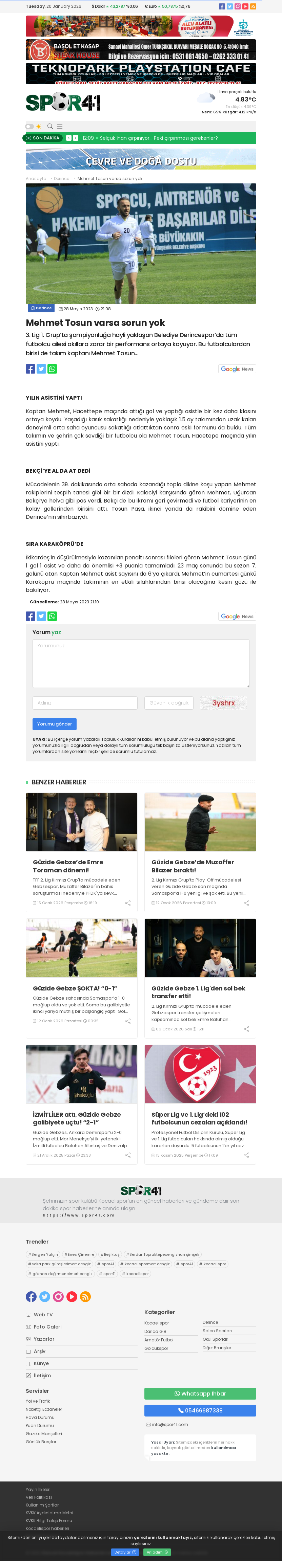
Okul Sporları (215, 1339)
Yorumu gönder (54, 724)
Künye (37, 1363)
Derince (61, 178)
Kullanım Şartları (43, 1505)
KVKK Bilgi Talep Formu (49, 1520)
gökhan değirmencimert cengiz (60, 1273)
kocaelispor (212, 1264)
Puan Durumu (40, 1425)
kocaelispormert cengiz (145, 1264)
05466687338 (200, 1410)
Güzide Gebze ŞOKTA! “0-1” (75, 988)
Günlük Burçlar (41, 1442)
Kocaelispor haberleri (47, 1528)
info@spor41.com (170, 1424)
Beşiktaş (110, 1254)
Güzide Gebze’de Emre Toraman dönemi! (68, 866)
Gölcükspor (156, 1348)
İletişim (38, 1375)
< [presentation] (69, 137)
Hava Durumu (40, 1417)
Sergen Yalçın (43, 1254)
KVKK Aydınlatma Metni (49, 1513)
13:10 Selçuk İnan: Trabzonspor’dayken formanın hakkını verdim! (159, 138)
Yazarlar (40, 1339)
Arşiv (35, 1351)
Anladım (157, 1552)
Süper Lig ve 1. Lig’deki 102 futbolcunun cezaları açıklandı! (199, 1119)
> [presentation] (76, 137)
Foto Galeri (43, 1326)
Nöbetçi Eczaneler (44, 1409)
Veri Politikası (39, 1497)
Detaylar (125, 1552)
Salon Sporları (217, 1331)
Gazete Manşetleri (44, 1433)
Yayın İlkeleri (38, 1489)
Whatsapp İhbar (200, 1394)
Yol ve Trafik (38, 1401)
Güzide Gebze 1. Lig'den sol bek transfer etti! (198, 992)
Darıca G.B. (155, 1331)
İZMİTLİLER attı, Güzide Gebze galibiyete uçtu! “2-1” (77, 1119)
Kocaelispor (156, 1323)
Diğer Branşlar (217, 1348)
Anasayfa (36, 178)
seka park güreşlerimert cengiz (59, 1264)
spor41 (105, 1264)
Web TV (39, 1314)
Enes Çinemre (79, 1254)
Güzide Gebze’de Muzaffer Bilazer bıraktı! (193, 866)
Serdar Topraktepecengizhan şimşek (162, 1254)
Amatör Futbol (159, 1340)
